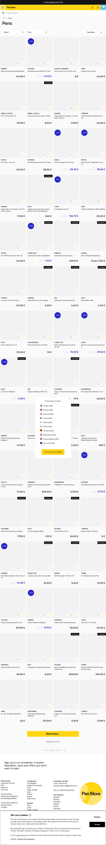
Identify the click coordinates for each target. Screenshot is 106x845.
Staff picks (31, 799)
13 (47, 750)
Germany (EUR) (47, 431)
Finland (56, 804)
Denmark (56, 802)
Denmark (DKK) (47, 414)
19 (61, 750)
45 (65, 750)
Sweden (56, 797)
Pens (10, 18)
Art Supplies (32, 783)
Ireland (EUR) (46, 422)
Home (4, 18)
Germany (56, 809)
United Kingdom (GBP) (49, 439)
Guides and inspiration (9, 796)
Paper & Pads (32, 790)
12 (44, 750)
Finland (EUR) (46, 418)
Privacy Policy (6, 805)
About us (4, 787)
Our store (4, 790)
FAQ (2, 785)
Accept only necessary (26, 839)
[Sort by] (94, 32)
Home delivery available (53, 2)
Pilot (29, 805)
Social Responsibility (9, 798)
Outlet (29, 794)
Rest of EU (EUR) (47, 443)
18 (58, 750)
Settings (97, 817)
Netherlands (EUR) (48, 435)
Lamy (29, 807)
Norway (56, 799)
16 (54, 750)
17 (56, 750)
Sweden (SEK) (46, 406)
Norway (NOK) (46, 410)
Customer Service (8, 783)
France (56, 806)
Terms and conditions (9, 803)
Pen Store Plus (6, 794)
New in (29, 796)
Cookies (4, 807)
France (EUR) (46, 426)
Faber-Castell (32, 810)
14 (49, 750)
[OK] (53, 12)
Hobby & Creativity (34, 785)
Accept (97, 824)
